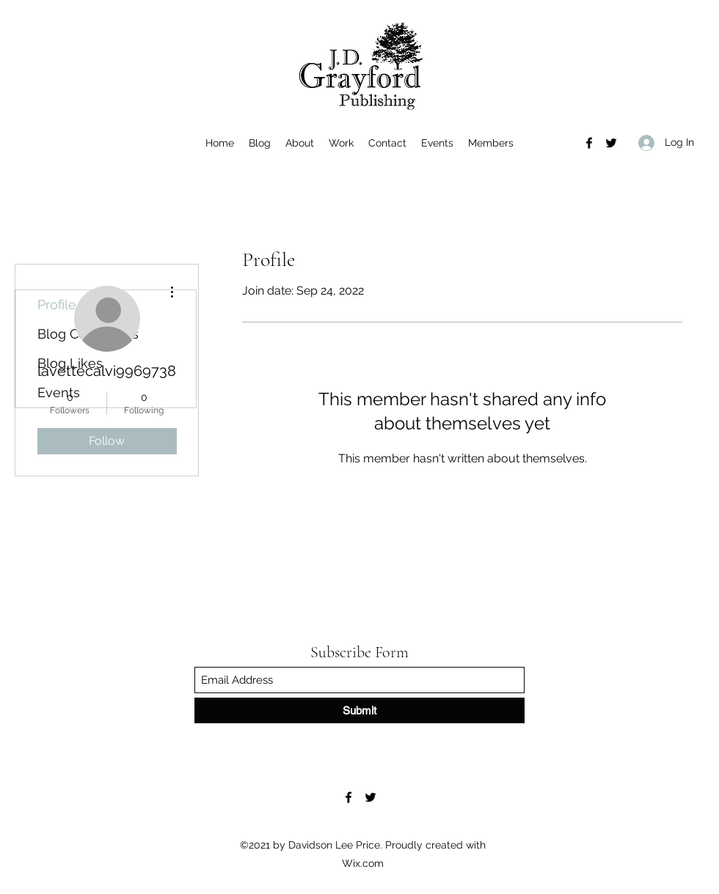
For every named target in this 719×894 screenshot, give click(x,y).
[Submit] (359, 710)
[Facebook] (589, 143)
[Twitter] (611, 143)
